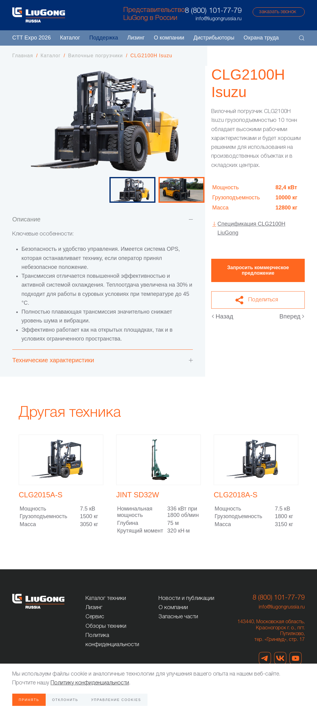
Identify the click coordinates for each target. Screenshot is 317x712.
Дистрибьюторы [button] (213, 38)
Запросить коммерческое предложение (258, 270)
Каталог (70, 38)
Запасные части (178, 616)
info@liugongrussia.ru (282, 607)
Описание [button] (102, 219)
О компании (173, 607)
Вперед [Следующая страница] (291, 316)
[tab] (132, 190)
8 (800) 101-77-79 (213, 11)
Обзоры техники (106, 626)
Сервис (95, 616)
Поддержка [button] (103, 38)
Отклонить (65, 700)
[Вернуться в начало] (38, 15)
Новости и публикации (186, 598)
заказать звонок (277, 12)
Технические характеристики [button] (102, 360)
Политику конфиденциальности (90, 682)
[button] (302, 38)
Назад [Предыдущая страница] (222, 316)
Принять (29, 700)
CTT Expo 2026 (31, 38)
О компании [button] (169, 38)
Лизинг (136, 38)
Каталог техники (106, 598)
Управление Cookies (116, 700)
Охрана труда (261, 38)
